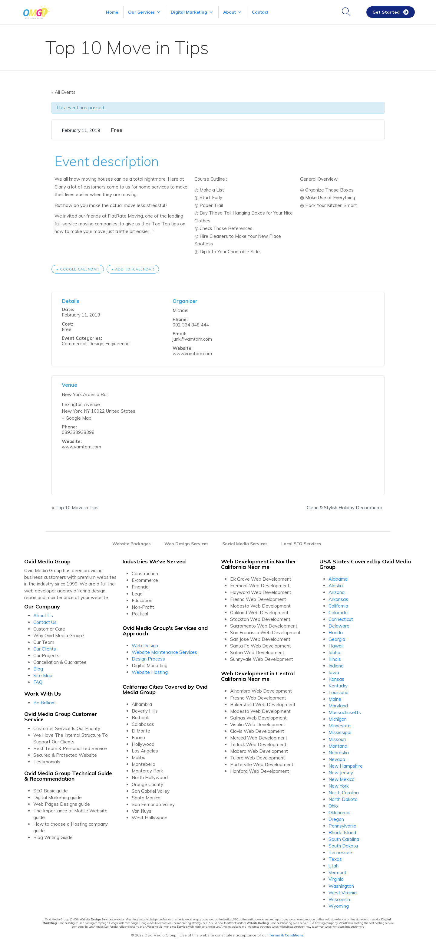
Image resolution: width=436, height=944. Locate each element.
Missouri (337, 739)
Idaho (334, 652)
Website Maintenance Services (164, 652)
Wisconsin (339, 899)
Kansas (336, 679)
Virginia (336, 879)
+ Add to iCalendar (132, 269)
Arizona (337, 592)
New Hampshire (346, 766)
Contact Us (45, 621)
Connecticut (341, 618)
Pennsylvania (342, 825)
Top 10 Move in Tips (74, 507)
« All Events (63, 92)
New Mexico (342, 779)
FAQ (37, 682)
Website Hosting (150, 672)
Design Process (148, 658)
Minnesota (340, 725)
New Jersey (341, 772)
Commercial (74, 343)
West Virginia (343, 892)
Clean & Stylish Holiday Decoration (345, 507)
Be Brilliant (44, 702)
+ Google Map (76, 418)
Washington (341, 885)
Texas (335, 859)
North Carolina (344, 792)
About (232, 12)
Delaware (339, 625)
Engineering (117, 343)
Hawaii (336, 645)
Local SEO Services (301, 543)
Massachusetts (345, 712)
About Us (43, 615)
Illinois (335, 659)
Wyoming (339, 905)
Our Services (144, 12)
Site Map (42, 675)
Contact (260, 12)
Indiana (336, 665)
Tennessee (340, 852)
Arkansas (338, 598)
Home (112, 12)
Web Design (145, 645)
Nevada (337, 759)
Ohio (333, 805)
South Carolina (344, 839)
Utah (334, 865)
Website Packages (131, 543)
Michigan (338, 719)
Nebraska (339, 752)
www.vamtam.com (192, 353)
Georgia (337, 639)
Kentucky (338, 685)
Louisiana (338, 692)
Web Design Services (186, 543)
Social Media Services (244, 543)
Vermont (337, 872)
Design (95, 343)
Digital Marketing (192, 12)
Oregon (336, 819)
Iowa (334, 672)
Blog (38, 668)
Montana (338, 745)
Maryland (338, 705)
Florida (336, 632)
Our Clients (44, 648)
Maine (335, 699)
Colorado (338, 612)
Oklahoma (339, 812)
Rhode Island (342, 832)
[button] (390, 12)
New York (338, 785)
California (338, 605)
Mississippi (340, 732)
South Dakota (343, 845)
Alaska (336, 585)
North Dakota (343, 799)
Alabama (338, 579)
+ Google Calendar (77, 269)
